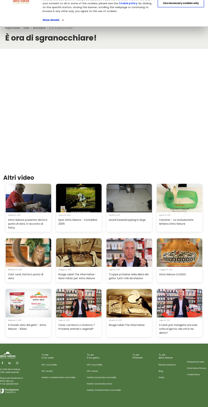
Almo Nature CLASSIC (172, 274)
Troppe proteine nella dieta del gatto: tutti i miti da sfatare (129, 276)
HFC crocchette (49, 364)
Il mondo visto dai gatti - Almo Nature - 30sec (27, 327)
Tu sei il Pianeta (137, 356)
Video (161, 377)
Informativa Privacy (196, 368)
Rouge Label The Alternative (127, 325)
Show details (51, 44)
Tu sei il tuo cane (48, 356)
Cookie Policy (193, 374)
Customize (181, 17)
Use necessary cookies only (181, 27)
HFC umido (47, 371)
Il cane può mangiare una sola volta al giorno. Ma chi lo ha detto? (178, 329)
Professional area (195, 361)
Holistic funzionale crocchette (101, 377)
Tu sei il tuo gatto (93, 356)
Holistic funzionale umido (99, 383)
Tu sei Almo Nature (166, 356)
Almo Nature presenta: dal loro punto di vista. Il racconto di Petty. (27, 224)
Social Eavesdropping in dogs (127, 220)
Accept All (181, 8)
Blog (161, 371)
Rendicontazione (167, 364)
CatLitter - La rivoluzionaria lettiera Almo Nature (176, 222)
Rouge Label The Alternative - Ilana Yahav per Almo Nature (77, 276)
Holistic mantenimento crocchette (58, 377)
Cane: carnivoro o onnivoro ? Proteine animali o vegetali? (76, 327)
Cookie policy (128, 27)
